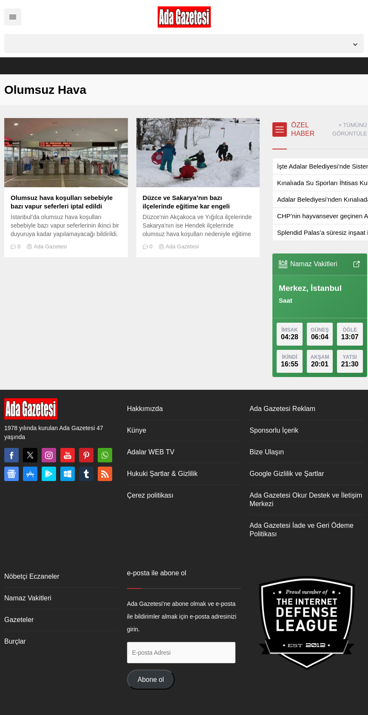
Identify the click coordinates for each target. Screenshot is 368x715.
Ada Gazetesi (50, 246)
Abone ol (151, 679)
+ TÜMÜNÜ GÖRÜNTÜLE (349, 129)
